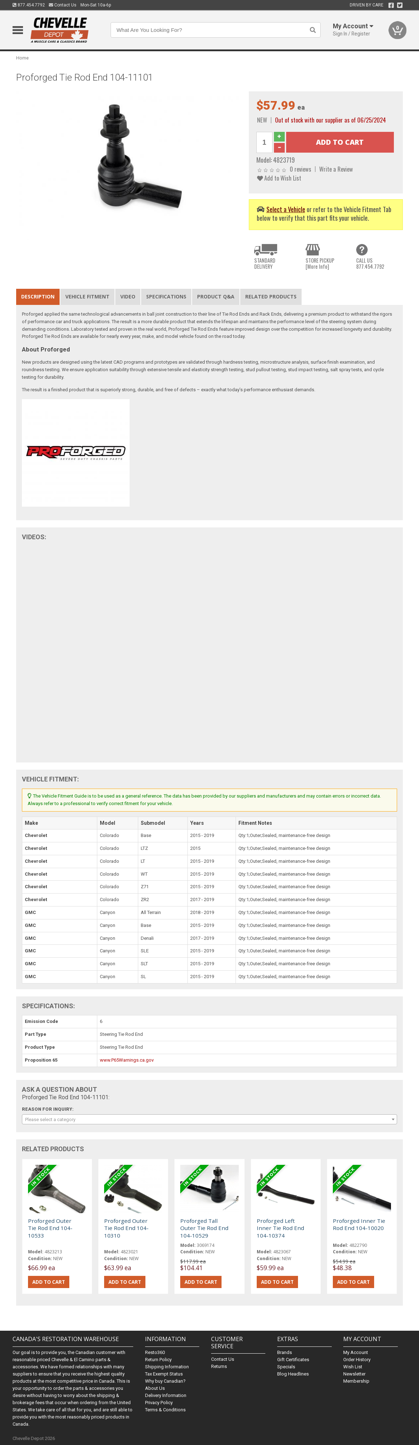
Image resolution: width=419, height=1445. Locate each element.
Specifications (166, 296)
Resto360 (155, 1352)
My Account (355, 1352)
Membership (356, 1381)
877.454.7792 (29, 5)
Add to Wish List (279, 177)
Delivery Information (165, 1395)
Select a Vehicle (285, 209)
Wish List (352, 1366)
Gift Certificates (293, 1359)
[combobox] (209, 1119)
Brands (284, 1352)
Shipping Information (167, 1366)
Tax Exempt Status (164, 1374)
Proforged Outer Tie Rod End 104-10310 (126, 1228)
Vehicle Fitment (87, 296)
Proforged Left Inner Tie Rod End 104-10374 (280, 1228)
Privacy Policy (159, 1402)
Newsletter (354, 1374)
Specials (286, 1366)
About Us (155, 1388)
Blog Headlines (293, 1374)
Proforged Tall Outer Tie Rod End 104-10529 (204, 1228)
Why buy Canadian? (165, 1381)
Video (127, 296)
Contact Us (62, 5)
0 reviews (300, 168)
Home (22, 58)
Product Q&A (215, 296)
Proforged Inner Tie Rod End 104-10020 (359, 1224)
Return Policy (158, 1359)
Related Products (271, 296)
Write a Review (336, 168)
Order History (357, 1359)
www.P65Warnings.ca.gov (127, 1060)
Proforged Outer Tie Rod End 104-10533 (50, 1228)
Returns (219, 1366)
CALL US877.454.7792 (370, 264)
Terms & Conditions (165, 1409)
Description (38, 296)
